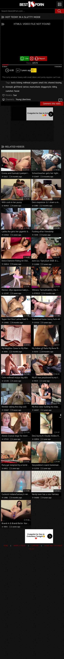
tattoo (26, 86)
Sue (15, 95)
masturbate (35, 86)
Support (34, 545)
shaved (51, 82)
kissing (58, 82)
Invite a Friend (20, 545)
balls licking (16, 82)
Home (5, 545)
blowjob (9, 86)
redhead (26, 82)
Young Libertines (23, 99)
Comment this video (53, 103)
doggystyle (46, 86)
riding (54, 86)
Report (42, 58)
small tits (43, 82)
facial (16, 91)
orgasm (34, 82)
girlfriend (18, 86)
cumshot (9, 91)
